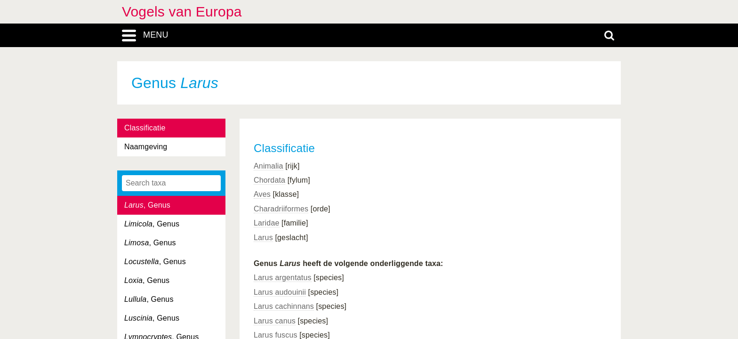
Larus (263, 238)
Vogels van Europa (182, 11)
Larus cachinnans (284, 306)
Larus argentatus (283, 278)
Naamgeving (145, 147)
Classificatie (144, 128)
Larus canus (275, 321)
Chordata (269, 180)
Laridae (267, 223)
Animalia (268, 166)
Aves (262, 194)
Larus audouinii (280, 292)
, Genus (147, 205)
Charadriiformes (281, 209)
